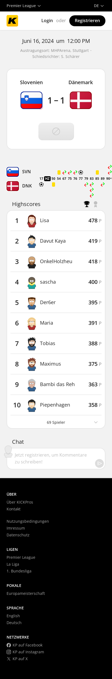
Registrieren (87, 20)
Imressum (16, 528)
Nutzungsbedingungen (28, 521)
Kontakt (14, 509)
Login (47, 20)
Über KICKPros (20, 502)
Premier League (21, 557)
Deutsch (14, 622)
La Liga (13, 564)
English (13, 615)
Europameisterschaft (26, 593)
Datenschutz (18, 534)
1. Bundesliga (19, 571)
